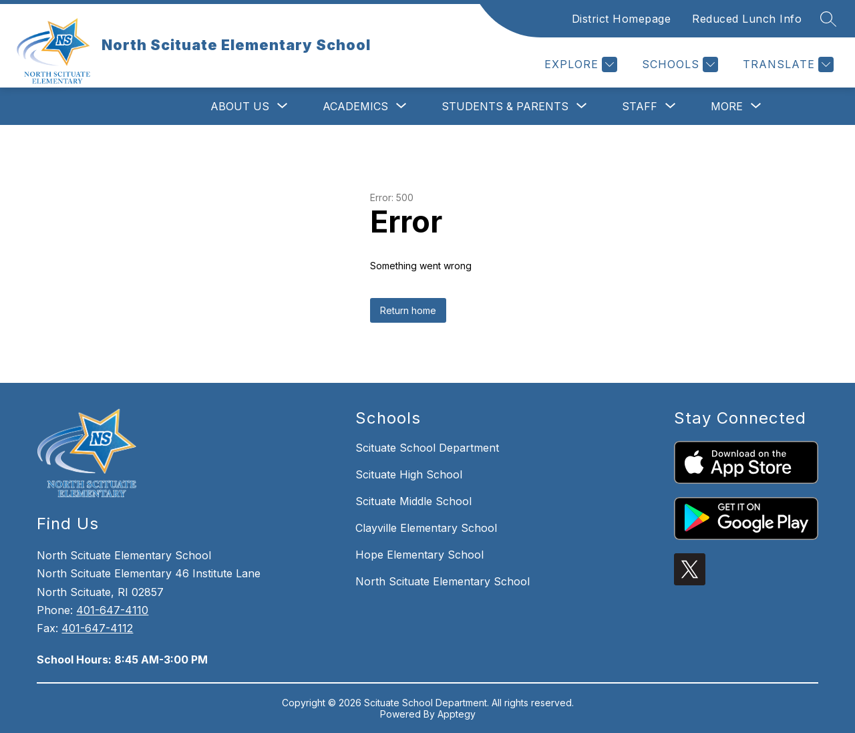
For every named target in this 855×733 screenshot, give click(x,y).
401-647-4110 (112, 610)
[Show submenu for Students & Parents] (505, 106)
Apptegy (457, 714)
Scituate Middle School (413, 501)
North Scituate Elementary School (442, 581)
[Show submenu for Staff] (639, 106)
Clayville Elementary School (426, 528)
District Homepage (621, 18)
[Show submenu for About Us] (239, 106)
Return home (408, 310)
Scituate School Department (427, 447)
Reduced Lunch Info (747, 18)
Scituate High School (408, 474)
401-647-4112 (97, 628)
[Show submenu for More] (727, 106)
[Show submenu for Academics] (355, 106)
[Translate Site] (786, 64)
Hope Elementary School (419, 554)
